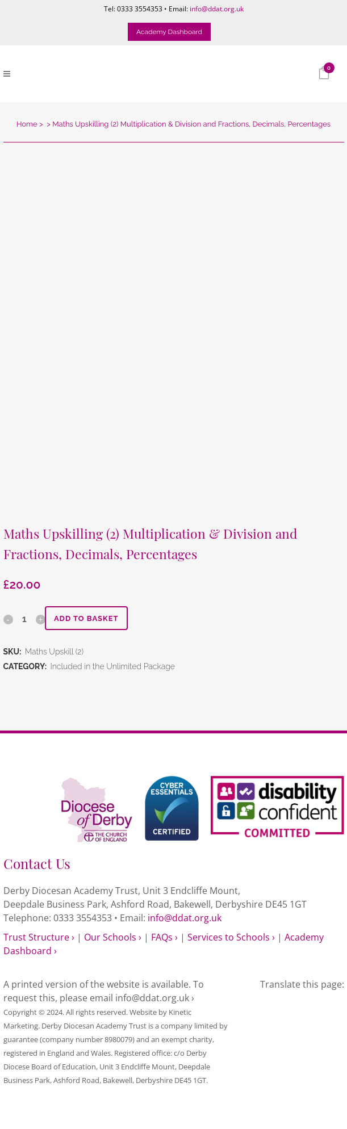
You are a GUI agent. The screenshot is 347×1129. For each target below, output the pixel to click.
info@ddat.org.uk (217, 9)
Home (26, 124)
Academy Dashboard (169, 31)
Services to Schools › (231, 937)
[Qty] (24, 618)
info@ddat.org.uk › (154, 998)
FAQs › (164, 937)
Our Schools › (112, 937)
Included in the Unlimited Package (112, 666)
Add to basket (86, 618)
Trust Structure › (38, 937)
